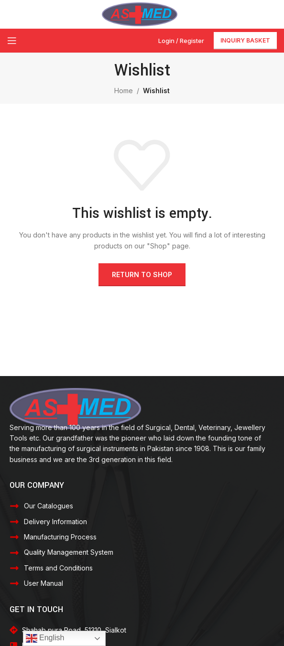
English (45, 638)
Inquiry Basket (245, 40)
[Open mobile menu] (12, 40)
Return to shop (142, 274)
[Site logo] (140, 14)
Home (123, 90)
